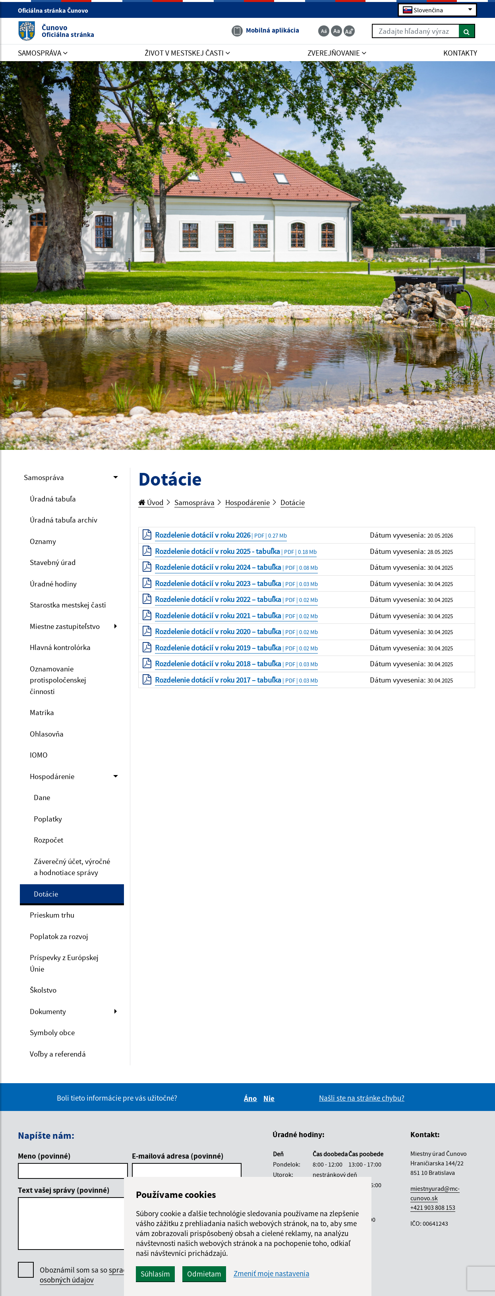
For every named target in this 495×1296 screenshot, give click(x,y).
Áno (251, 1098)
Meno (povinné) (44, 1156)
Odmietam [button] (204, 1274)
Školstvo (43, 990)
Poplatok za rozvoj (59, 936)
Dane (42, 797)
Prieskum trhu (52, 915)
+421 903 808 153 (432, 1207)
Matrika (42, 712)
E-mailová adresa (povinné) (178, 1156)
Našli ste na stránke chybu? (361, 1098)
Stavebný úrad (53, 562)
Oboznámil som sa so (95, 1275)
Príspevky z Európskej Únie (64, 963)
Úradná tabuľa (53, 498)
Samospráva (44, 477)
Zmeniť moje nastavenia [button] (271, 1273)
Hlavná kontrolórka (60, 647)
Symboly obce (52, 1032)
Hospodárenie (52, 776)
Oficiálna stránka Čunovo (56, 10)
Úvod (151, 502)
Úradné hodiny (53, 583)
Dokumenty (48, 1011)
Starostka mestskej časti (68, 604)
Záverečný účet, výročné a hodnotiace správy (72, 867)
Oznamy (43, 541)
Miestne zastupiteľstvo (65, 626)
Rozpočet (48, 840)
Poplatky (48, 819)
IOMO (39, 755)
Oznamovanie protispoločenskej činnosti (58, 680)
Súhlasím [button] (155, 1274)
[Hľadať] (467, 31)
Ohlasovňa (47, 734)
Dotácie (46, 894)
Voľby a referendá (58, 1054)
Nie (270, 1098)
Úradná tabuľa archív (63, 520)
